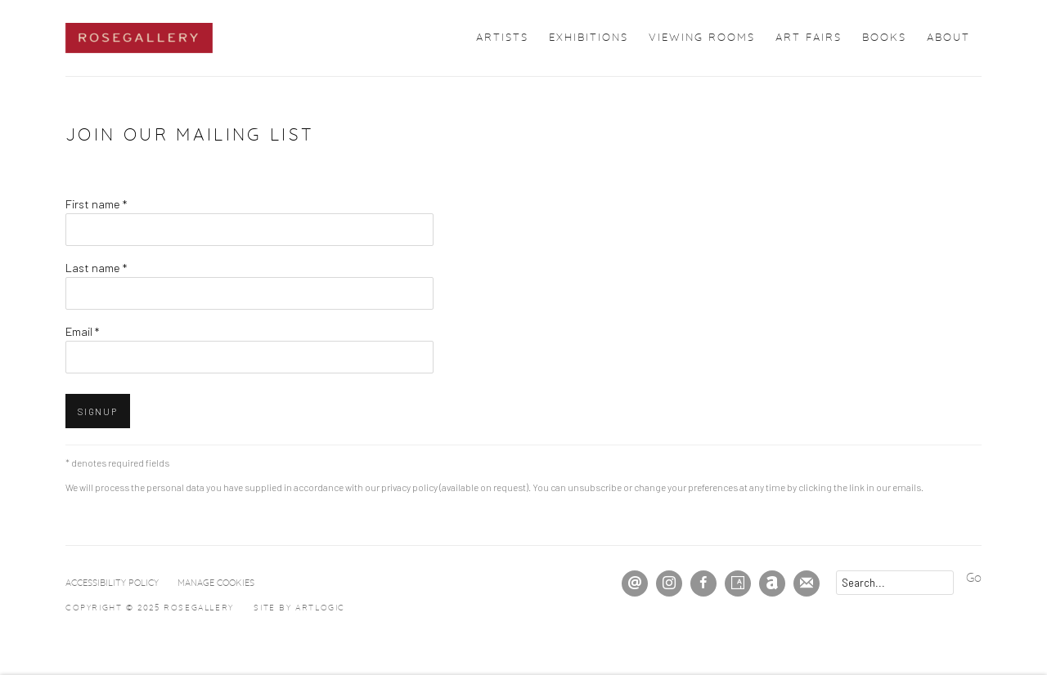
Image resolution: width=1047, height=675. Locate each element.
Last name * (96, 267)
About (948, 38)
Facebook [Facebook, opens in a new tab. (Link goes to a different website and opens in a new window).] (703, 583)
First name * (96, 203)
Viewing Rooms (702, 38)
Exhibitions (588, 38)
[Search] (895, 582)
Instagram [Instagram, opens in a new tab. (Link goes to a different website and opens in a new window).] (669, 583)
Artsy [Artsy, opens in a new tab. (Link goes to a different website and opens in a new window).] (738, 583)
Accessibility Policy (112, 583)
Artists (502, 38)
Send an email (635, 583)
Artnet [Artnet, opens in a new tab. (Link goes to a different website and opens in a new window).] (772, 583)
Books (884, 38)
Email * (82, 331)
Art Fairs (808, 38)
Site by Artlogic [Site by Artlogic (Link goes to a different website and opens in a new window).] (299, 608)
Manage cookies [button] (215, 583)
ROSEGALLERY (139, 38)
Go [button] (974, 578)
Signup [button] (98, 411)
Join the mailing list (806, 583)
